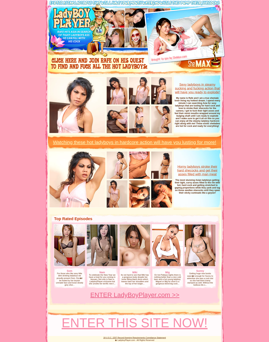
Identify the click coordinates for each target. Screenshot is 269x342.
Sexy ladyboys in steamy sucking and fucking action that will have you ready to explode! (197, 88)
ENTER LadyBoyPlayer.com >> (134, 294)
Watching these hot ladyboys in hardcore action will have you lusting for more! (134, 142)
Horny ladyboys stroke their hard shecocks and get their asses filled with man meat (197, 170)
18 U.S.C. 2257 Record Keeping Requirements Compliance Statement (134, 338)
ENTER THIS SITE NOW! (135, 323)
